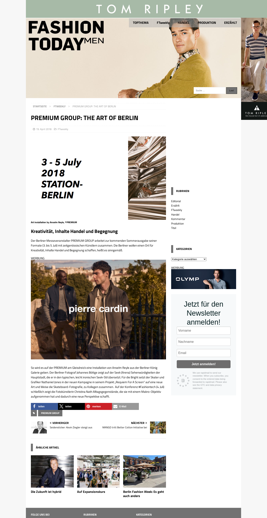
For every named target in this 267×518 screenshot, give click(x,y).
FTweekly (163, 22)
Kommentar (178, 219)
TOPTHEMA (141, 22)
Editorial (176, 201)
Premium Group (50, 413)
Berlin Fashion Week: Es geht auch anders (143, 493)
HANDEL (183, 22)
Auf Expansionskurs (91, 491)
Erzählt (175, 205)
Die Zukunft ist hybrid (46, 491)
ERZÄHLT (230, 22)
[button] (44, 406)
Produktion (177, 223)
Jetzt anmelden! (203, 364)
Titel (173, 228)
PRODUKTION (207, 22)
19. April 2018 (43, 129)
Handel (175, 214)
